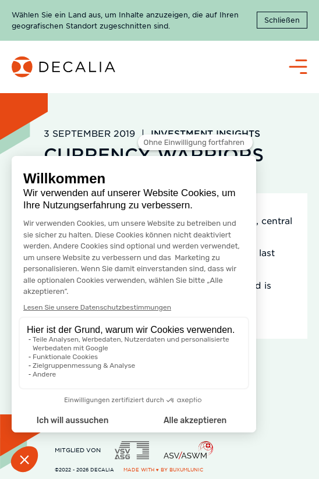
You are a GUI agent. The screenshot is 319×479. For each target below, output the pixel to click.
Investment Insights (205, 133)
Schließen (282, 19)
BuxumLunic (186, 469)
